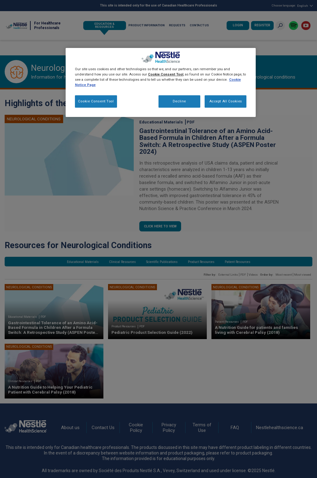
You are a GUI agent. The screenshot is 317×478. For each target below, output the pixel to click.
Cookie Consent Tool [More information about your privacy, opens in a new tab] (165, 74)
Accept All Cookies (225, 101)
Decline (179, 101)
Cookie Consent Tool (96, 101)
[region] (161, 82)
